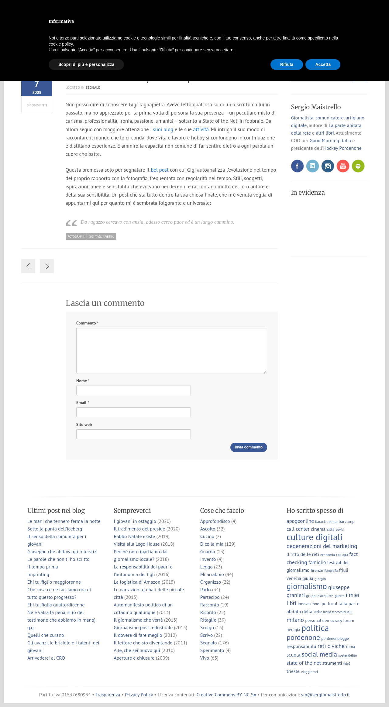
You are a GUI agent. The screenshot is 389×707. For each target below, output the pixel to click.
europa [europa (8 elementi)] (342, 554)
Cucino (207, 536)
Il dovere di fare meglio (138, 635)
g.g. (31, 627)
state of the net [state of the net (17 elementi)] (304, 662)
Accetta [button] (323, 64)
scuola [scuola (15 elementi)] (293, 654)
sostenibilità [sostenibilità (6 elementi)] (347, 655)
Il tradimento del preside (139, 529)
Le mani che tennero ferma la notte (63, 521)
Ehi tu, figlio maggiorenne (54, 582)
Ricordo (208, 612)
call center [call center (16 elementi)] (298, 529)
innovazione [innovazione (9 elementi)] (308, 603)
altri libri (325, 133)
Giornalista (302, 118)
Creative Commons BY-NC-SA (226, 695)
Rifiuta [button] (287, 64)
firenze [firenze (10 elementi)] (317, 570)
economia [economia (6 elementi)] (327, 554)
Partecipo (210, 597)
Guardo (207, 551)
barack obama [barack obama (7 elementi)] (326, 521)
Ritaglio (208, 620)
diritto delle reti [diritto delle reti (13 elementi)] (303, 554)
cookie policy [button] (61, 44)
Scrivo (206, 635)
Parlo (205, 589)
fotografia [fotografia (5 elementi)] (331, 570)
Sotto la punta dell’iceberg (54, 529)
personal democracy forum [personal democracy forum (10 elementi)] (329, 620)
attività (201, 129)
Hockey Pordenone (342, 148)
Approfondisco (215, 521)
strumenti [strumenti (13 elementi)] (332, 663)
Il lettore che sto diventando (143, 643)
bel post (160, 169)
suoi (157, 129)
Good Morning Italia (330, 140)
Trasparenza (107, 695)
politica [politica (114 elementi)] (315, 627)
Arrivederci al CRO (46, 658)
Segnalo (93, 87)
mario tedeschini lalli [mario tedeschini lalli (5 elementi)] (337, 612)
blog (168, 129)
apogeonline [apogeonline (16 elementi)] (300, 521)
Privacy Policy (139, 695)
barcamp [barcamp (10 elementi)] (346, 521)
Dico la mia (212, 544)
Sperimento (212, 650)
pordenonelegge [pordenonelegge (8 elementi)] (335, 638)
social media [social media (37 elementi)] (319, 654)
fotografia (76, 237)
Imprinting (38, 574)
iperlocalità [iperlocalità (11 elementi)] (332, 603)
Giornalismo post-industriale (143, 627)
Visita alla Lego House (137, 544)
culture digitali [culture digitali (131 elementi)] (315, 537)
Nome (83, 381)
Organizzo (210, 582)
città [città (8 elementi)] (331, 529)
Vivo (204, 658)
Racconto (209, 605)
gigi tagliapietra (101, 237)
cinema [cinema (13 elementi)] (318, 529)
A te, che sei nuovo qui (137, 650)
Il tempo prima (42, 567)
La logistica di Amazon (137, 582)
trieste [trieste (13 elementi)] (293, 671)
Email (82, 403)
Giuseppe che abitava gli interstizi (62, 551)
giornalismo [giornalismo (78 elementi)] (307, 586)
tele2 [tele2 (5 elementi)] (346, 663)
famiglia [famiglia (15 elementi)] (317, 562)
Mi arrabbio (212, 574)
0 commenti (36, 105)
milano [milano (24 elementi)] (295, 619)
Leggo (206, 567)
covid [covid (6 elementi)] (340, 529)
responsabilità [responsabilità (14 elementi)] (301, 646)
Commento (87, 323)
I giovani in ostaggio (135, 521)
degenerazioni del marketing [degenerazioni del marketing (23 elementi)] (322, 546)
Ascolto (207, 529)
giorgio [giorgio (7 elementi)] (320, 578)
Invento (208, 559)
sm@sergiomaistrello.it (325, 695)
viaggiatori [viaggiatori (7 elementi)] (309, 671)
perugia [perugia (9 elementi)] (293, 629)
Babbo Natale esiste (134, 536)
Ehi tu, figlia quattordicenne (55, 605)
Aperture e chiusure (134, 658)
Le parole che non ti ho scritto (58, 559)
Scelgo (207, 627)
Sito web (84, 424)
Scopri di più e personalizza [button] (86, 64)
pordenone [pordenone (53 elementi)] (303, 637)
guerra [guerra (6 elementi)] (339, 595)
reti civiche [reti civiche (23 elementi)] (331, 646)
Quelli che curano (45, 635)
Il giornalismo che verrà (138, 620)
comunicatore (329, 118)
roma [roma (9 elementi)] (350, 646)
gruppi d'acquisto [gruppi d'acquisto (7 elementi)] (319, 595)
